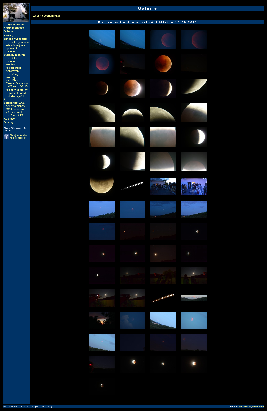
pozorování (12, 71)
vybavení (11, 48)
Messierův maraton (17, 83)
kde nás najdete (15, 45)
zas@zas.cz (245, 406)
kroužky (10, 77)
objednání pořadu (16, 93)
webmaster (258, 406)
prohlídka (18, 42)
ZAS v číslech (14, 112)
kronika (10, 64)
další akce (12, 86)
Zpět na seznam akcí (46, 15)
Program (9, 24)
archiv (20, 24)
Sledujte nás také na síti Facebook (18, 136)
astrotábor (12, 80)
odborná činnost (15, 106)
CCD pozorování (16, 109)
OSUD (24, 86)
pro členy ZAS (14, 115)
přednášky (12, 74)
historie (10, 51)
